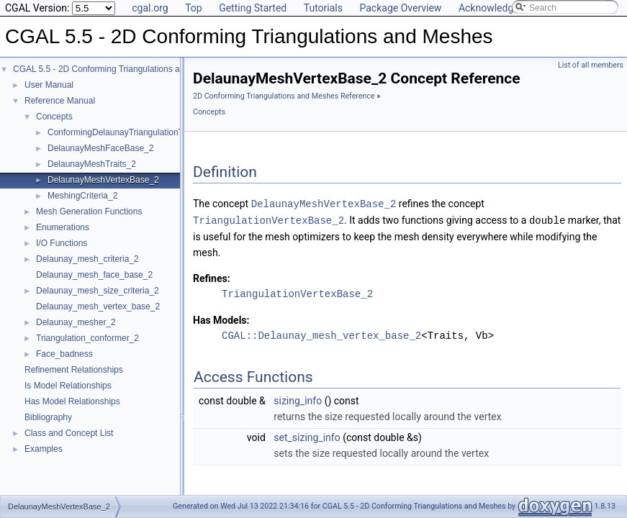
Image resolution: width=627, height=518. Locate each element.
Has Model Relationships (72, 401)
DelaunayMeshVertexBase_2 (103, 180)
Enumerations (62, 227)
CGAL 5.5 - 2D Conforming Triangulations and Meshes (117, 69)
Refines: (211, 277)
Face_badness (64, 354)
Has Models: (221, 318)
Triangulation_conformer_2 (87, 338)
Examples (43, 449)
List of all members (590, 65)
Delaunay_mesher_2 (76, 322)
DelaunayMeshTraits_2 (92, 164)
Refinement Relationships (73, 370)
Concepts (54, 117)
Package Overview (400, 8)
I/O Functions (61, 243)
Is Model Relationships (68, 386)
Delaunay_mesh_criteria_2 (87, 259)
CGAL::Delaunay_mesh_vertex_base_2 (321, 334)
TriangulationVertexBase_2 (268, 219)
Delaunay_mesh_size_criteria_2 (97, 291)
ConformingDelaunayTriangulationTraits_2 (128, 132)
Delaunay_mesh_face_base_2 (94, 275)
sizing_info (298, 399)
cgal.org (150, 8)
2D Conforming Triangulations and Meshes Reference (284, 96)
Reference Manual (59, 101)
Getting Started (253, 8)
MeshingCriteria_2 (82, 196)
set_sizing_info (307, 436)
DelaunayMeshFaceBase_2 (100, 148)
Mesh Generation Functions (89, 211)
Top (193, 8)
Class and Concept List (68, 433)
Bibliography (48, 417)
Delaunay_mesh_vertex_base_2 (98, 306)
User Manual (48, 85)
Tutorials (323, 8)
